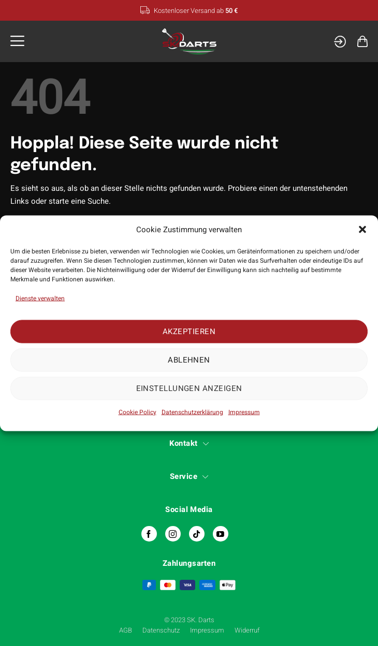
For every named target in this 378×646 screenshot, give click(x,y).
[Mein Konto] (340, 42)
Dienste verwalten (40, 298)
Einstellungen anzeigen (189, 388)
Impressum (244, 411)
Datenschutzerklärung (192, 411)
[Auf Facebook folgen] (149, 534)
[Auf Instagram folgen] (173, 534)
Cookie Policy (137, 411)
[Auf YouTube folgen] (220, 534)
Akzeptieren (189, 331)
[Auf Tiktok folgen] (197, 534)
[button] (362, 229)
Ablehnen (189, 360)
